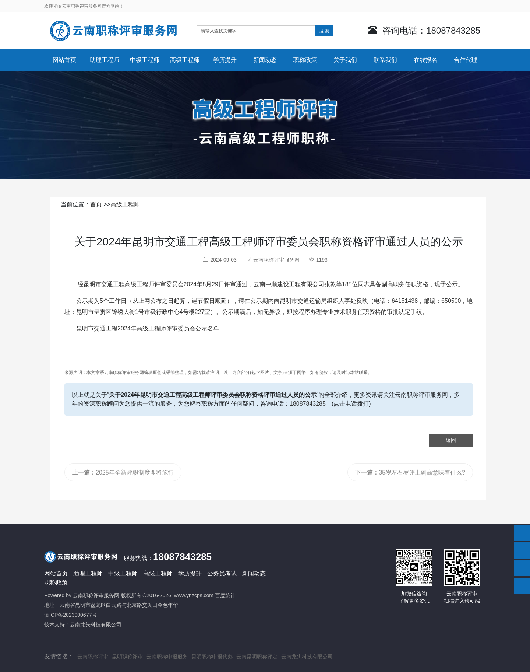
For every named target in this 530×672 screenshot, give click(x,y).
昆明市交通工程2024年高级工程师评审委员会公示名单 (147, 328)
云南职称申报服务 (167, 656)
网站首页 (64, 60)
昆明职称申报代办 (212, 656)
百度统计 (225, 595)
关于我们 (345, 60)
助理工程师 (104, 60)
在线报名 (425, 60)
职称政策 (305, 60)
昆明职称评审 (127, 656)
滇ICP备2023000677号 (70, 615)
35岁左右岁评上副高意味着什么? (410, 472)
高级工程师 (184, 60)
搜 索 (324, 31)
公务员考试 (222, 573)
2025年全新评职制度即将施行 (123, 472)
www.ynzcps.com (193, 595)
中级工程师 (144, 60)
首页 (96, 204)
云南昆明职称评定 (257, 656)
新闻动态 (265, 60)
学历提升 (225, 60)
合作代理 (465, 60)
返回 (451, 440)
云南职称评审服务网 (96, 595)
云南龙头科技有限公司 (95, 624)
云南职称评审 (92, 656)
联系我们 (385, 60)
